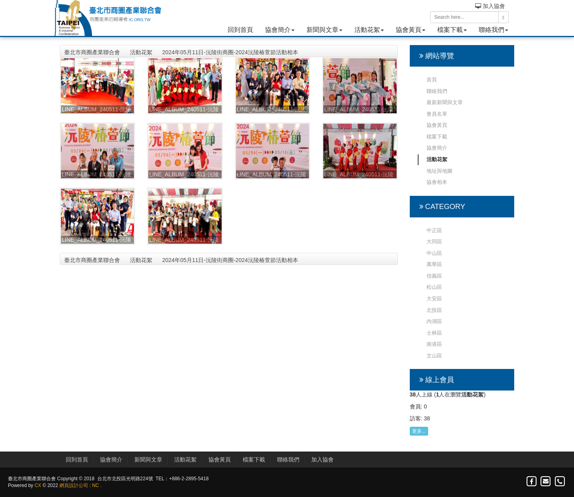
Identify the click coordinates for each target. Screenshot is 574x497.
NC (95, 485)
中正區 (434, 230)
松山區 (434, 287)
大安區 (434, 299)
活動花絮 (369, 29)
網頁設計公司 (73, 485)
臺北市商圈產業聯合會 (92, 52)
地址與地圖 (439, 171)
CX (38, 485)
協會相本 (437, 182)
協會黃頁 (410, 29)
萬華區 (434, 264)
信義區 (434, 276)
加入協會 (490, 6)
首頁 (432, 80)
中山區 (434, 253)
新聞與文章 (324, 29)
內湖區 (434, 321)
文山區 (434, 356)
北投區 (434, 310)
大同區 (434, 242)
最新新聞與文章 (445, 102)
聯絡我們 (493, 29)
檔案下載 (452, 29)
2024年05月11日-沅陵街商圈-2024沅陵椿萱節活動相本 (230, 52)
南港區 (434, 344)
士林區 (434, 333)
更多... (419, 431)
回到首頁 (240, 29)
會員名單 (437, 114)
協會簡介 (280, 29)
